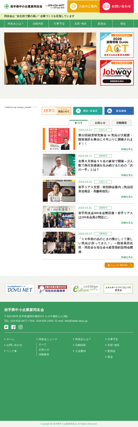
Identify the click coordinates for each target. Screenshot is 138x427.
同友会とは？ (16, 23)
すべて (43, 344)
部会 (123, 23)
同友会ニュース (48, 339)
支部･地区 (80, 23)
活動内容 (38, 23)
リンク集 (11, 351)
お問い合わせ (14, 345)
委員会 (102, 23)
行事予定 (59, 23)
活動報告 (44, 354)
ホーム (10, 339)
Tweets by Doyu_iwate (17, 107)
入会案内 (80, 351)
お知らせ (44, 349)
